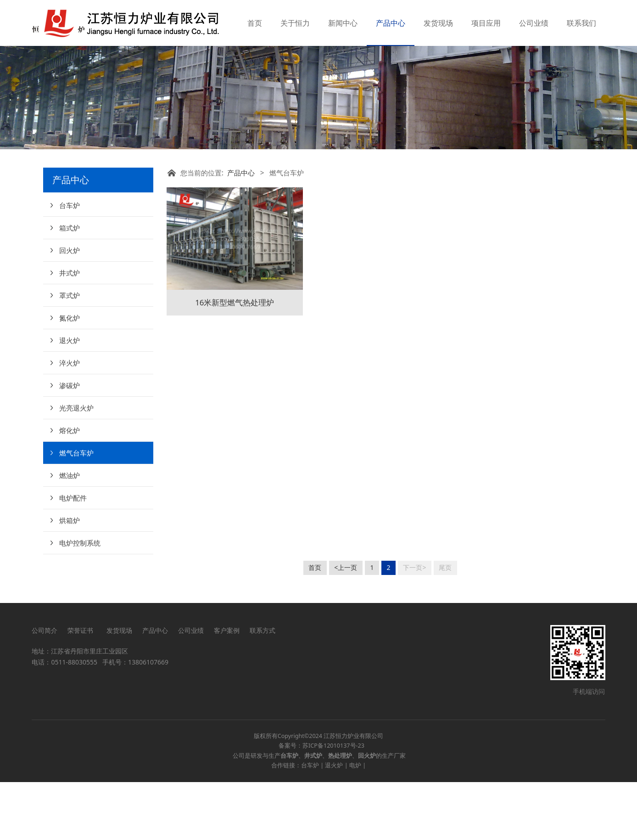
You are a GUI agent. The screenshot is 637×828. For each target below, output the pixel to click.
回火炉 (69, 296)
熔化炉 (69, 476)
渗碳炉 (69, 431)
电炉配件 (73, 543)
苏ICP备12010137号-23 (333, 791)
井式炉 (69, 318)
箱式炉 (69, 273)
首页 (254, 23)
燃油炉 (69, 521)
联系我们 (581, 23)
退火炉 (69, 386)
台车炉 (69, 251)
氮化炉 (69, 363)
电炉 (355, 811)
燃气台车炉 (76, 498)
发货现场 (438, 23)
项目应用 (486, 23)
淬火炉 (69, 408)
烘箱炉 (69, 566)
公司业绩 (533, 23)
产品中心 (390, 23)
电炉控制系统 (80, 588)
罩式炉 (69, 341)
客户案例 (227, 676)
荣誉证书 (81, 676)
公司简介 (44, 676)
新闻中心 (343, 23)
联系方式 (262, 676)
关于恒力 (295, 23)
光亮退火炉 (76, 453)
